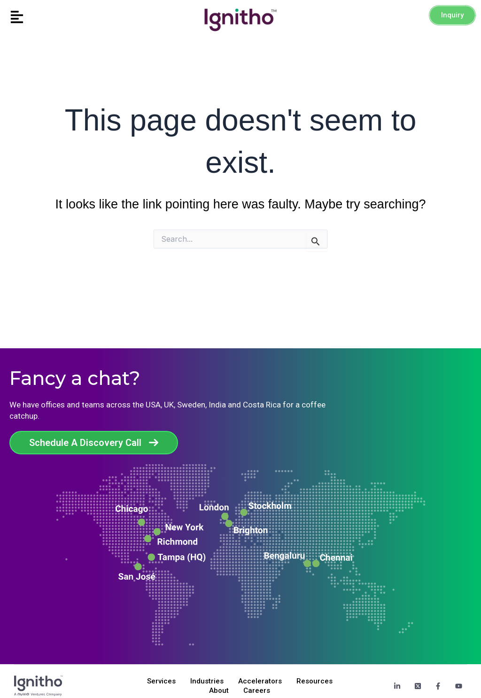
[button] (60, 18)
